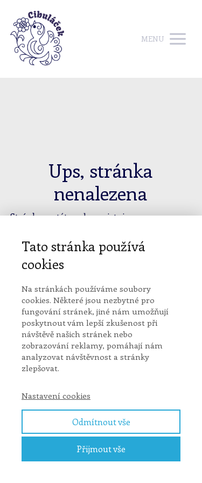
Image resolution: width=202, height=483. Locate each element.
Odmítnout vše (101, 421)
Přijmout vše (101, 448)
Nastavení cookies (56, 395)
